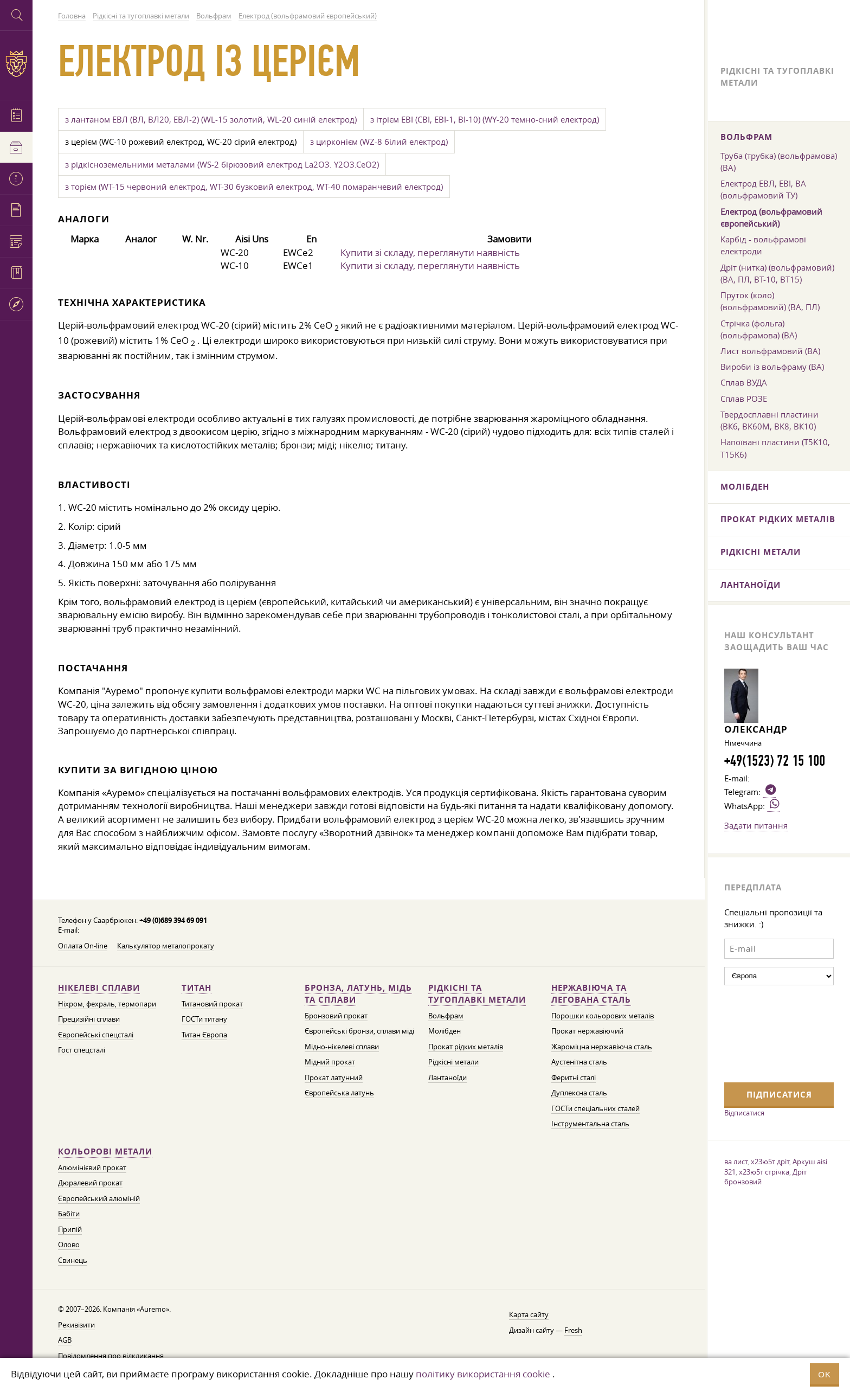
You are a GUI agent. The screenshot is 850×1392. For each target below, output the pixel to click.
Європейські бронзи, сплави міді (359, 1031)
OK (824, 1374)
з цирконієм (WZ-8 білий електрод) (379, 141)
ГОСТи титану (204, 1019)
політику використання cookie (483, 1374)
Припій (70, 1229)
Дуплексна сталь (579, 1093)
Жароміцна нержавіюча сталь (601, 1046)
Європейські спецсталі (95, 1035)
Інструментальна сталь (590, 1123)
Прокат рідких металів (465, 1046)
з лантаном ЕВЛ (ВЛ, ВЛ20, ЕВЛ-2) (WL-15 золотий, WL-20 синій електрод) (211, 119)
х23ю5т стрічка (764, 1172)
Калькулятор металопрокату (165, 946)
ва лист (736, 1161)
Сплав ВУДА (743, 382)
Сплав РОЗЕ (743, 398)
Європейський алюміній (99, 1198)
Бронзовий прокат (336, 1016)
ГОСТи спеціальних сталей (595, 1108)
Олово (69, 1244)
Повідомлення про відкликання (111, 1356)
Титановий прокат (212, 1004)
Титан (196, 987)
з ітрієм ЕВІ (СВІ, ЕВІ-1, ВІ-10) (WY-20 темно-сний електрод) (484, 119)
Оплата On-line (82, 946)
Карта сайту (529, 1314)
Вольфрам (445, 1016)
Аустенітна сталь (579, 1062)
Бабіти (69, 1213)
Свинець (72, 1260)
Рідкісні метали (453, 1062)
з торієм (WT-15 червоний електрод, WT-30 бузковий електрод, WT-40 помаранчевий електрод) (254, 186)
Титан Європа (204, 1035)
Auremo (16, 63)
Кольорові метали (105, 1151)
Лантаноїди (447, 1077)
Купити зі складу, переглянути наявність (430, 252)
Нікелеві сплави (99, 987)
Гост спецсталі (81, 1050)
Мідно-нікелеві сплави (342, 1046)
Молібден (444, 1031)
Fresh (573, 1330)
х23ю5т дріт (770, 1161)
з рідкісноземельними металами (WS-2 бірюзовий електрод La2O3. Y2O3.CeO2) (222, 164)
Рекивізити (76, 1325)
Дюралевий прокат (90, 1183)
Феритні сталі (573, 1077)
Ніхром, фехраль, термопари (107, 1004)
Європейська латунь (339, 1093)
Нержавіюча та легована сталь (591, 993)
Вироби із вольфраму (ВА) (772, 366)
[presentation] (768, 1032)
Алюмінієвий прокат (92, 1167)
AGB (65, 1340)
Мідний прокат (330, 1062)
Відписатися (744, 1113)
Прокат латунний (334, 1077)
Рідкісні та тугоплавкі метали (477, 993)
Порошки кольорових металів (602, 1016)
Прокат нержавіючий (587, 1031)
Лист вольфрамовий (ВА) (770, 350)
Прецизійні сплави (89, 1019)
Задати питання (756, 825)
